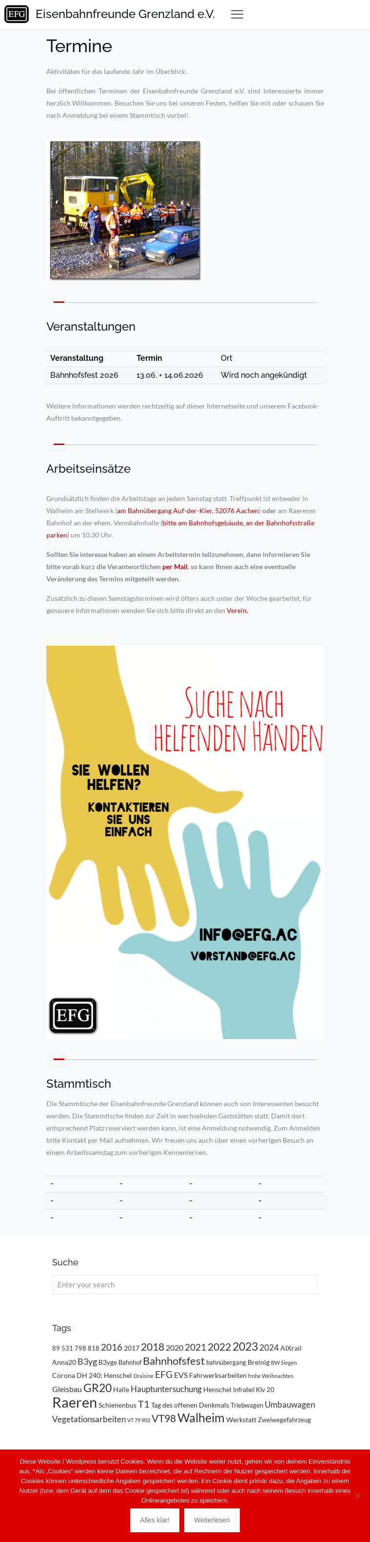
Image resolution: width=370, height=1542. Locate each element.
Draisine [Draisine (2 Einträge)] (144, 1376)
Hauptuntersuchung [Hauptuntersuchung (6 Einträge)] (166, 1389)
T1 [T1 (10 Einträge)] (144, 1404)
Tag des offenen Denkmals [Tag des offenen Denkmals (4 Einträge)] (190, 1405)
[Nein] (358, 1496)
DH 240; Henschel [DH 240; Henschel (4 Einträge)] (104, 1375)
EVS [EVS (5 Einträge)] (181, 1374)
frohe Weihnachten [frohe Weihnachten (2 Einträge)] (270, 1376)
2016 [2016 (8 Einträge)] (111, 1347)
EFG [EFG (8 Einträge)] (164, 1374)
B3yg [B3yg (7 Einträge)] (87, 1361)
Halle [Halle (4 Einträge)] (121, 1389)
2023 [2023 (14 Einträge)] (245, 1346)
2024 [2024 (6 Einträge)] (269, 1347)
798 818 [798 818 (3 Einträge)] (87, 1348)
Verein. (237, 610)
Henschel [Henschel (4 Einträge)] (217, 1389)
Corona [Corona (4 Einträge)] (63, 1375)
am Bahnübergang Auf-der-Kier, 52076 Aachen (188, 510)
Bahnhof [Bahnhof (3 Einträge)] (129, 1362)
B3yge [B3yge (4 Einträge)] (107, 1362)
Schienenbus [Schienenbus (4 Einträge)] (117, 1405)
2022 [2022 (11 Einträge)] (219, 1346)
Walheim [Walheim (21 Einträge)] (201, 1417)
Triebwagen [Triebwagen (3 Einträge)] (247, 1405)
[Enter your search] (185, 1284)
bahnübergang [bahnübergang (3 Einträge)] (226, 1362)
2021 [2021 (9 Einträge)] (195, 1347)
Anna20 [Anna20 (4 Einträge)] (64, 1362)
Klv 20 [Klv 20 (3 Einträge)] (265, 1389)
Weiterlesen (212, 1520)
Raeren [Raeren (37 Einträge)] (74, 1402)
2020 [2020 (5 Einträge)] (174, 1347)
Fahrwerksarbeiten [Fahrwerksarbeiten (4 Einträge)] (218, 1375)
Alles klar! (155, 1520)
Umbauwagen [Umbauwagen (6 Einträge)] (290, 1404)
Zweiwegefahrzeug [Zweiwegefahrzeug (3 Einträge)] (284, 1420)
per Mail (175, 566)
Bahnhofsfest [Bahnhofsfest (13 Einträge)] (174, 1360)
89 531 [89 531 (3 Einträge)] (62, 1348)
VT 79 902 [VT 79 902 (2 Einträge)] (138, 1420)
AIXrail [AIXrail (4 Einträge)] (291, 1348)
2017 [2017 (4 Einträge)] (131, 1348)
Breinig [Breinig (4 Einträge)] (259, 1362)
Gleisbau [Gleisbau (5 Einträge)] (67, 1388)
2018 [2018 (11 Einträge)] (152, 1346)
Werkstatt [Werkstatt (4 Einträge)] (241, 1419)
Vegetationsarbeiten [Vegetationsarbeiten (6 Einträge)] (89, 1419)
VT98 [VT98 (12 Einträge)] (164, 1418)
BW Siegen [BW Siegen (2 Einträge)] (284, 1362)
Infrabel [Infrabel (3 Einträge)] (243, 1389)
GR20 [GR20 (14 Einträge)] (97, 1387)
